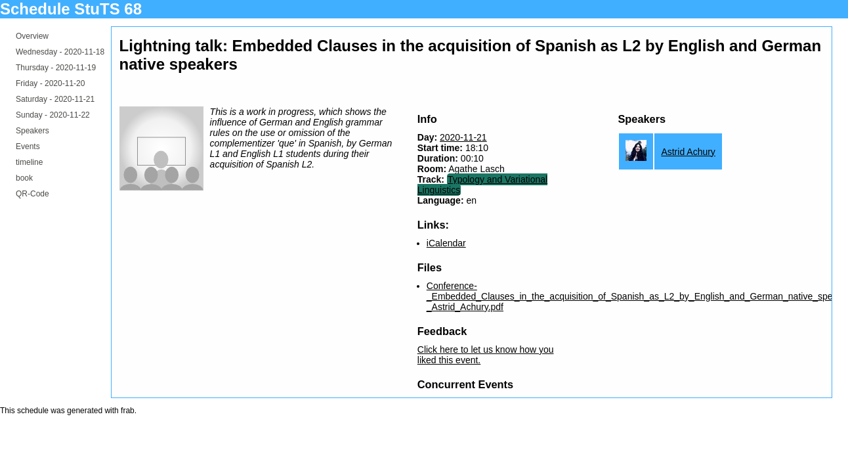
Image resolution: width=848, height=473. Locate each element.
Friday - (50, 83)
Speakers (32, 130)
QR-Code (32, 193)
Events (28, 146)
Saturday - (55, 99)
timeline (29, 162)
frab (128, 410)
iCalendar (446, 243)
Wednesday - (60, 51)
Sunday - (53, 115)
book (24, 178)
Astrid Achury (688, 151)
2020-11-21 (463, 137)
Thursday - (56, 67)
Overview (32, 36)
